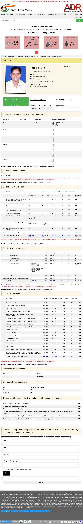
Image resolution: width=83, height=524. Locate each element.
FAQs (47, 511)
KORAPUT (20, 56)
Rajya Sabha (31, 14)
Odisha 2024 (11, 56)
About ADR (79, 17)
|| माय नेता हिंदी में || (63, 14)
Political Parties (41, 14)
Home (3, 14)
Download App (43, 521)
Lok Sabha (10, 14)
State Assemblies (20, 14)
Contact (32, 511)
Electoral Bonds (52, 14)
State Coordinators (24, 511)
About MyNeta (78, 14)
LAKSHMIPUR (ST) (30, 56)
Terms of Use (40, 511)
